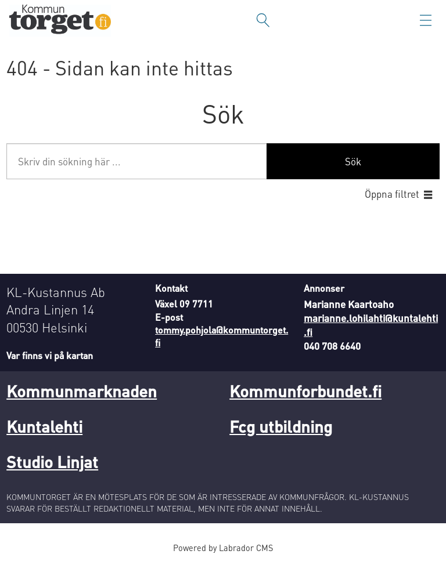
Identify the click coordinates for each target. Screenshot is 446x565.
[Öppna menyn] (425, 20)
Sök (353, 161)
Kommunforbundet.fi (305, 391)
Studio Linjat (52, 461)
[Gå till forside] (60, 21)
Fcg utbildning (280, 426)
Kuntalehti (44, 426)
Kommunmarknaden (81, 391)
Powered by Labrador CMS (223, 547)
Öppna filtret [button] (392, 193)
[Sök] (263, 20)
